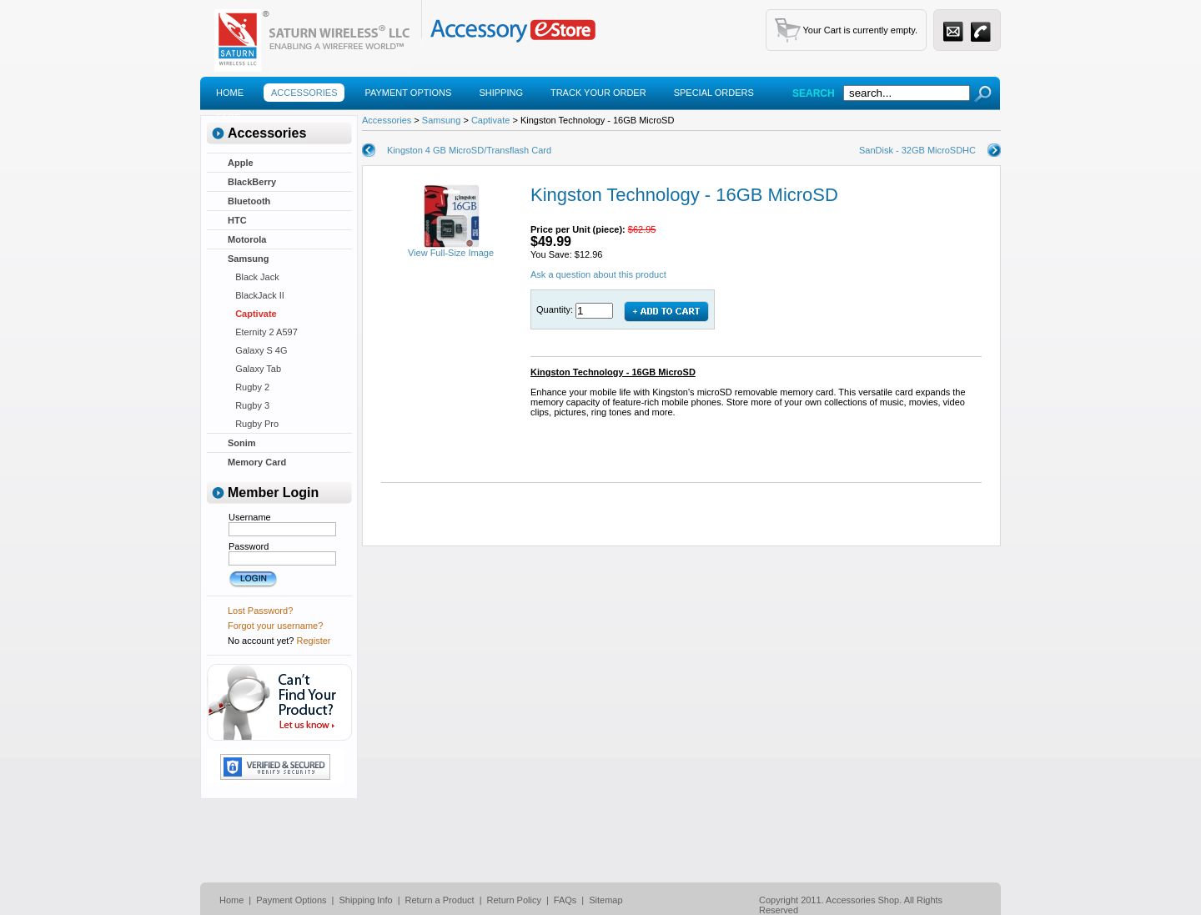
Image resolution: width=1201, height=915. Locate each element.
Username (250, 517)
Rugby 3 (248, 405)
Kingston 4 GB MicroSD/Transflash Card (469, 150)
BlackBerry (252, 182)
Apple (241, 163)
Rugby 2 (248, 387)
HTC (237, 220)
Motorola (247, 239)
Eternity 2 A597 (263, 332)
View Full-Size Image (451, 248)
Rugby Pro (253, 424)
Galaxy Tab (254, 369)
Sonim (242, 443)
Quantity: (555, 309)
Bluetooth (249, 201)
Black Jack (253, 277)
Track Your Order (598, 93)
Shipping (501, 93)
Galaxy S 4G (258, 350)
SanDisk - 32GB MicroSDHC (917, 150)
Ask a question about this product (598, 274)
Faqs (228, 118)
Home (230, 93)
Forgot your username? (275, 626)
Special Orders (714, 93)
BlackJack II (256, 295)
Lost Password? (260, 611)
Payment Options (407, 93)
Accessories (304, 93)
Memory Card (257, 462)
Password (249, 546)
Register (314, 641)
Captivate (252, 314)
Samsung (248, 259)
